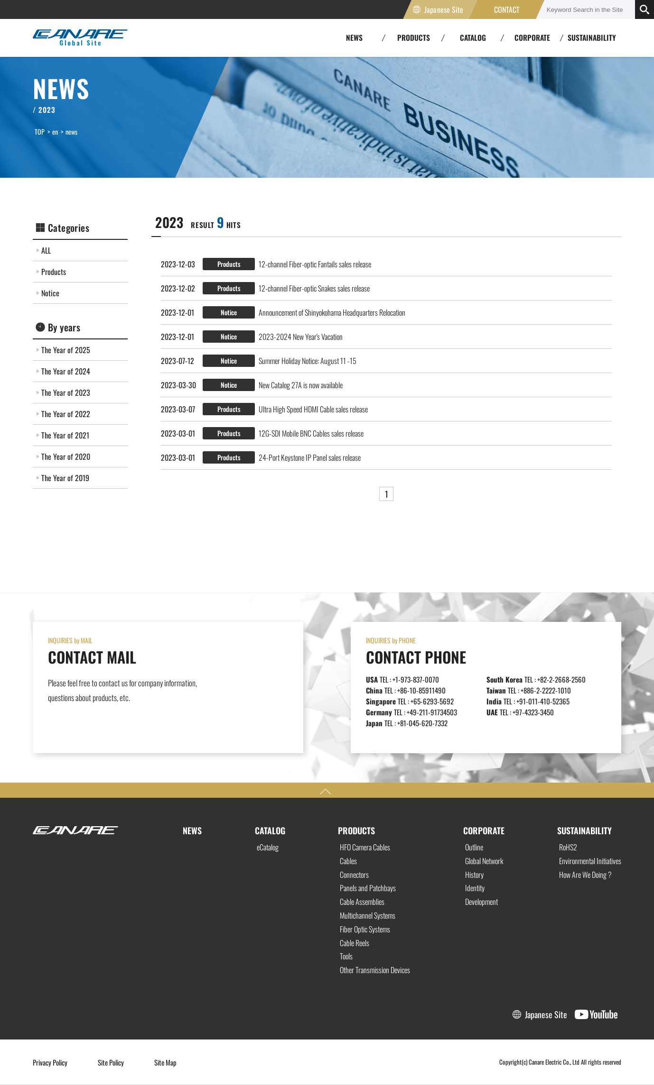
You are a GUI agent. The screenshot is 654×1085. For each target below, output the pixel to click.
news (71, 132)
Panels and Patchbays (368, 888)
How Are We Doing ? (585, 874)
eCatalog (268, 847)
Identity (475, 888)
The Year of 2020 (65, 456)
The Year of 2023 (65, 392)
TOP (40, 132)
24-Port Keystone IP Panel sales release (310, 457)
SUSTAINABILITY (592, 37)
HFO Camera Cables (365, 847)
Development (481, 901)
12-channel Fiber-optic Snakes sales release (314, 288)
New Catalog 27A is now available (301, 385)
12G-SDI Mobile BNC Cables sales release (311, 433)
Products (53, 271)
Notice (50, 293)
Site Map (165, 1062)
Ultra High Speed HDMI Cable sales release (313, 409)
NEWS (192, 830)
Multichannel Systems (367, 915)
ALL (46, 250)
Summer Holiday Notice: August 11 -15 (307, 360)
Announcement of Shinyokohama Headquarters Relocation (332, 312)
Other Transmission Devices (375, 970)
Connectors (354, 874)
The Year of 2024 (65, 371)
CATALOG (270, 830)
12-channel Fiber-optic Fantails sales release (315, 264)
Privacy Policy (50, 1062)
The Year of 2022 (65, 413)
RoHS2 (568, 847)
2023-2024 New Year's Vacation (301, 336)
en (55, 132)
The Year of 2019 (65, 477)
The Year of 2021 (65, 435)
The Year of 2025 (65, 350)
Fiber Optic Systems (365, 929)
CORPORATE (484, 830)
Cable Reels (354, 943)
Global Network (484, 861)
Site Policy (111, 1062)
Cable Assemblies (362, 901)
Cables (348, 861)
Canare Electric (80, 38)
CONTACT (507, 9)
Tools (346, 956)
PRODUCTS (356, 830)
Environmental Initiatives (590, 861)
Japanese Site (443, 9)
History (474, 874)
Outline (474, 847)
